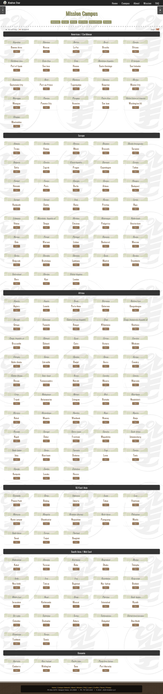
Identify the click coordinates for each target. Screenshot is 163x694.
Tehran (46, 583)
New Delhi (16, 583)
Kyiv (46, 279)
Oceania (107, 22)
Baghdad (76, 583)
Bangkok (76, 538)
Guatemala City (16, 85)
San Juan (105, 103)
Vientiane (135, 501)
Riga (135, 205)
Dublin (46, 205)
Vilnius (16, 223)
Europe (65, 22)
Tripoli (16, 399)
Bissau (16, 381)
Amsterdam (135, 223)
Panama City (46, 103)
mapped (24, 29)
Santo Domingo (105, 66)
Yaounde (46, 325)
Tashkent (16, 639)
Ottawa (135, 47)
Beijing (46, 501)
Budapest (135, 186)
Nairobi (76, 381)
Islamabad (105, 602)
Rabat (16, 418)
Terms (102, 687)
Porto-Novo (76, 306)
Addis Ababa (16, 362)
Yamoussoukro (46, 381)
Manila (135, 519)
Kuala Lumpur (16, 519)
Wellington (46, 666)
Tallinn (135, 167)
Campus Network (63, 687)
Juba (16, 455)
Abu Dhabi (135, 621)
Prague (76, 167)
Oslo (16, 242)
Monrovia (135, 381)
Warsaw (46, 242)
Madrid (106, 261)
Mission (147, 3)
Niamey (105, 418)
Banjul (76, 362)
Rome (76, 205)
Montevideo (16, 122)
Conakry (135, 362)
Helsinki (16, 186)
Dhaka (105, 565)
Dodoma (75, 455)
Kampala (16, 474)
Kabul (16, 565)
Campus (126, 3)
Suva (76, 666)
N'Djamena (105, 325)
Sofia (16, 167)
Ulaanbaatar (46, 519)
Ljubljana (76, 261)
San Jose (46, 66)
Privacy (108, 687)
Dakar (46, 437)
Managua (16, 103)
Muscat (76, 602)
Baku (76, 565)
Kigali (16, 437)
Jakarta (76, 501)
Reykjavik (16, 205)
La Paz (76, 47)
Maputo (46, 418)
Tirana (16, 149)
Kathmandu (46, 602)
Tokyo (105, 501)
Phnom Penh (16, 501)
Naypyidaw (76, 519)
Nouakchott (135, 399)
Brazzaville (16, 343)
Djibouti (46, 343)
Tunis (135, 455)
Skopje (46, 223)
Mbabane (135, 343)
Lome (105, 455)
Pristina (105, 205)
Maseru (105, 381)
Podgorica (105, 223)
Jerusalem (16, 602)
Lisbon (76, 242)
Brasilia (105, 47)
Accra (105, 362)
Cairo (76, 343)
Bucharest (105, 242)
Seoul (16, 538)
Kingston (106, 85)
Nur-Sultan (105, 583)
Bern (16, 279)
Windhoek (76, 418)
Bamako (105, 399)
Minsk (76, 149)
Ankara (76, 621)
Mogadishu (105, 437)
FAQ (157, 3)
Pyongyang (105, 519)
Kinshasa (135, 325)
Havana (76, 66)
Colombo (16, 621)
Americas (55, 22)
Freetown (76, 437)
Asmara (105, 343)
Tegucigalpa (76, 85)
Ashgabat (106, 621)
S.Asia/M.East (95, 22)
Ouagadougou (135, 306)
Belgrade (16, 261)
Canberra (16, 666)
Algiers (16, 306)
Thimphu (135, 565)
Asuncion (76, 103)
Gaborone (106, 306)
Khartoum (46, 455)
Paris (46, 186)
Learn (90, 687)
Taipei (46, 538)
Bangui (76, 325)
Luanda (46, 306)
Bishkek (135, 583)
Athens (106, 186)
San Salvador (135, 66)
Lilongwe (76, 399)
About (137, 3)
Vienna (46, 149)
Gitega (16, 325)
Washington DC (135, 103)
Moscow (135, 242)
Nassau (46, 47)
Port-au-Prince (46, 85)
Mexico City (135, 85)
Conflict (96, 687)
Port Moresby (106, 666)
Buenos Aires (16, 47)
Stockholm (135, 261)
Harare (76, 474)
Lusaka (46, 474)
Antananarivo (46, 399)
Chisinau (76, 223)
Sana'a (46, 639)
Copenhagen (105, 167)
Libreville (46, 362)
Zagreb (46, 167)
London (76, 279)
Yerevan (46, 565)
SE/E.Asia (83, 22)
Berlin (75, 186)
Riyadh (135, 602)
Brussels (105, 149)
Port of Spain (16, 66)
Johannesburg (135, 437)
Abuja (135, 418)
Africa (73, 22)
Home (115, 3)
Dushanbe (46, 621)
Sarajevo (135, 149)
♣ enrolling (11, 29)
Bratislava (46, 261)
